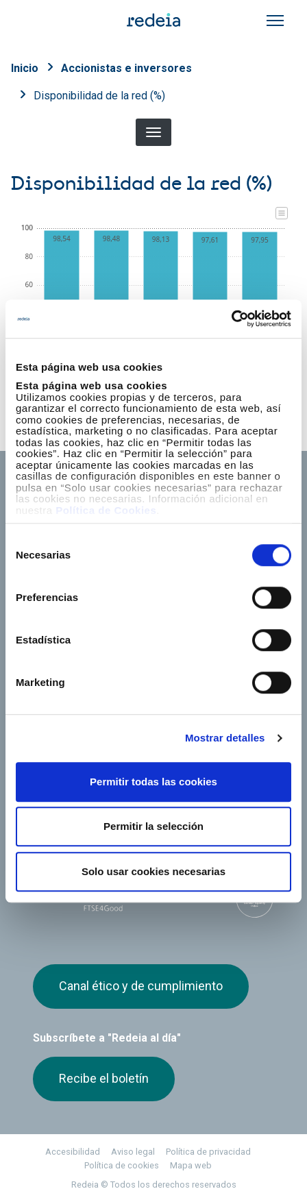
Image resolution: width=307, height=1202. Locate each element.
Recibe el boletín (104, 1078)
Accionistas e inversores (126, 68)
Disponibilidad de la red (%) (99, 95)
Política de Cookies (106, 510)
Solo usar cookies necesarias (153, 871)
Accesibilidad (72, 1151)
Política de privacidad (208, 1151)
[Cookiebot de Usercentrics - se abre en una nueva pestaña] (231, 319)
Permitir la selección (153, 826)
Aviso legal (133, 1151)
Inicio (24, 68)
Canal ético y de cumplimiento (141, 986)
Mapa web (191, 1165)
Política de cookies (121, 1165)
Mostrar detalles (225, 738)
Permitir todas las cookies (153, 781)
